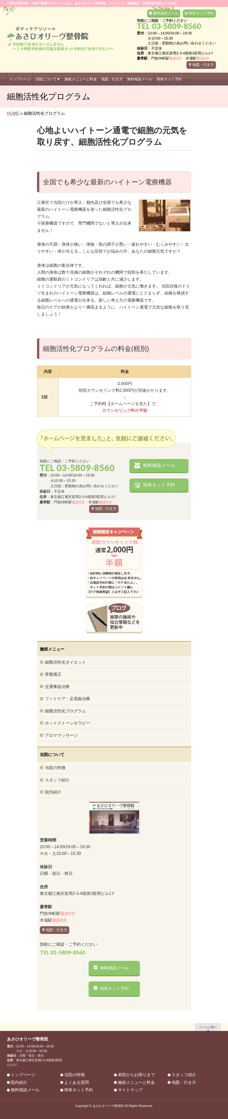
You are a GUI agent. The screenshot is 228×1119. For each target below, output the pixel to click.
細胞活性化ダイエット (65, 662)
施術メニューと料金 (136, 1082)
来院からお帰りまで (136, 1075)
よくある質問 (76, 1082)
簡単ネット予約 (201, 13)
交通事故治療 (57, 686)
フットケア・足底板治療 (67, 698)
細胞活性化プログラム (65, 711)
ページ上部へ (208, 1027)
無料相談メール (165, 13)
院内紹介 (53, 792)
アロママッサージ (61, 735)
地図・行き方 (203, 65)
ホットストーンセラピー (67, 723)
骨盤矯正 (53, 674)
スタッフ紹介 (57, 780)
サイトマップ (130, 1090)
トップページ (23, 1075)
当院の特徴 (55, 768)
